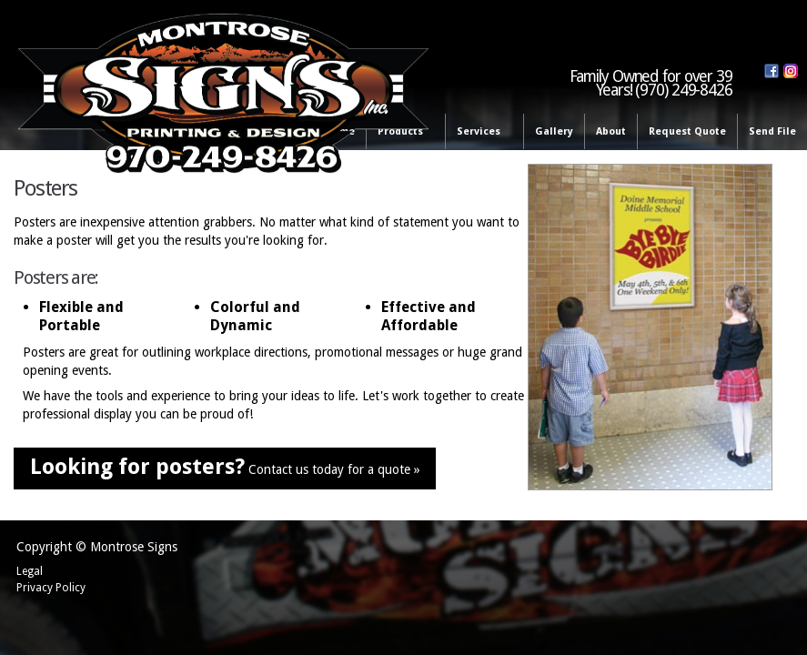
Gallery (554, 131)
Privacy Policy (51, 587)
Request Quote (687, 131)
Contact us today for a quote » (225, 466)
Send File (772, 131)
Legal (29, 571)
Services (481, 132)
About (611, 131)
